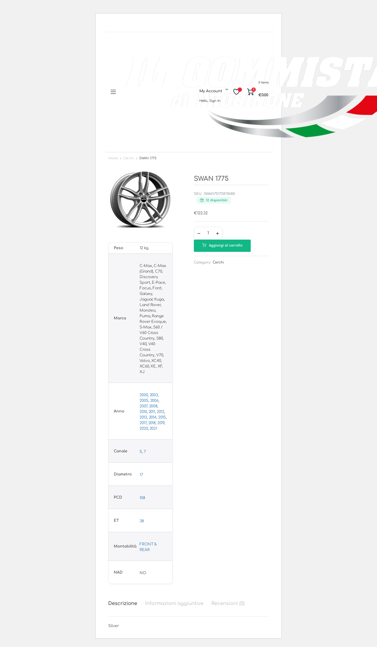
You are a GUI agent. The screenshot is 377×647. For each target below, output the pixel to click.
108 (142, 498)
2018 (152, 423)
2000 (144, 395)
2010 (143, 412)
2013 (143, 417)
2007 (143, 406)
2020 (144, 429)
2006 (154, 401)
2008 (153, 406)
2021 (153, 429)
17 (141, 475)
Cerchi (128, 158)
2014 (153, 417)
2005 (144, 401)
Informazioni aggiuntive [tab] (174, 603)
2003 (154, 395)
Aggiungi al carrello (225, 245)
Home (113, 158)
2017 (143, 423)
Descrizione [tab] (122, 603)
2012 (160, 412)
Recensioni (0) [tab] (228, 603)
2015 (162, 417)
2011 (152, 412)
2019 (160, 423)
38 (142, 521)
